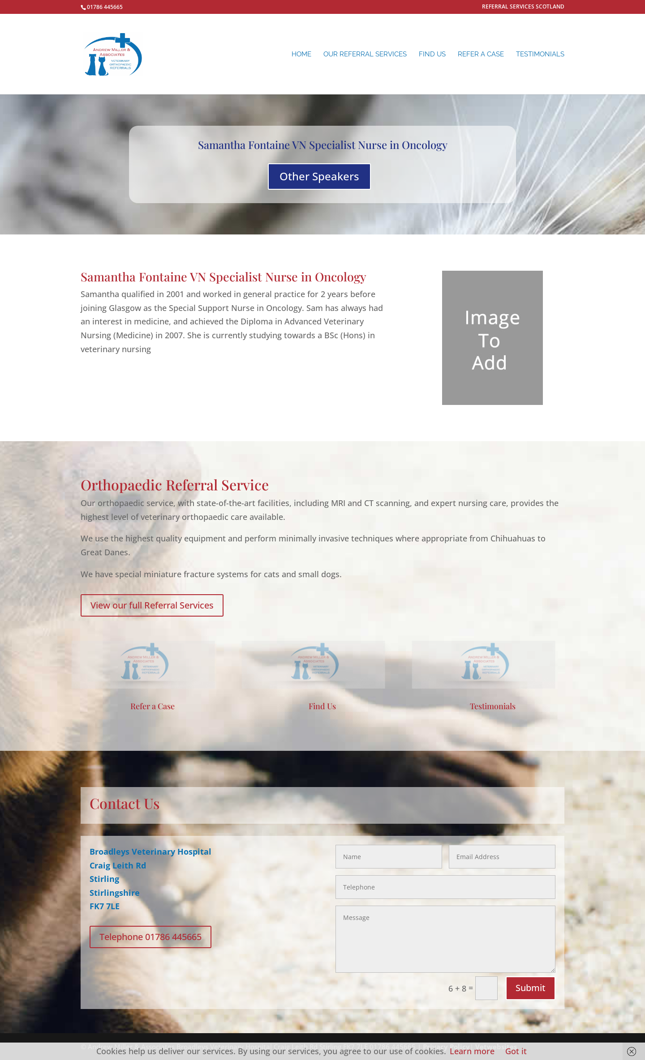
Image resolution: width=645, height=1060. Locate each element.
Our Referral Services (365, 54)
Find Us (432, 54)
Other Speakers (319, 176)
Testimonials (540, 54)
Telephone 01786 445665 (150, 937)
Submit (531, 988)
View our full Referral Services (152, 605)
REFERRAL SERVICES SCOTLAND (523, 7)
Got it (516, 1051)
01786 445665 (105, 7)
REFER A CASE (481, 54)
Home (301, 54)
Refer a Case (152, 706)
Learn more (472, 1051)
